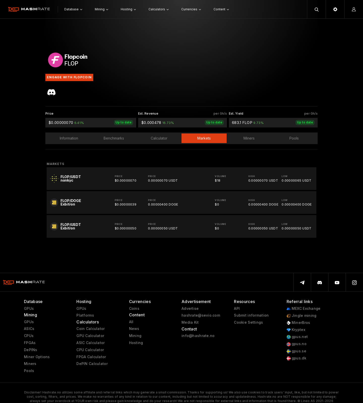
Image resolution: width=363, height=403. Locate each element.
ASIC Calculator (90, 343)
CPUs (29, 336)
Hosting (136, 343)
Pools (29, 371)
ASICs (29, 329)
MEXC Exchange (304, 309)
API (237, 309)
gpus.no (297, 344)
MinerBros (298, 323)
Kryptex (296, 330)
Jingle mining (302, 316)
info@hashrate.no (198, 336)
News (134, 329)
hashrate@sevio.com (201, 315)
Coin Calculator (90, 329)
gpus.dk (296, 358)
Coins (134, 309)
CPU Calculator (90, 350)
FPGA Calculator (91, 357)
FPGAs (30, 343)
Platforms (85, 315)
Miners (30, 364)
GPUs (29, 309)
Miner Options (37, 357)
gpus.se (296, 351)
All (131, 322)
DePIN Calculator (91, 364)
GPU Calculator (90, 336)
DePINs (30, 350)
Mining (135, 336)
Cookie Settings (248, 322)
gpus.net (297, 337)
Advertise (190, 309)
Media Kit (190, 322)
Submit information (251, 315)
